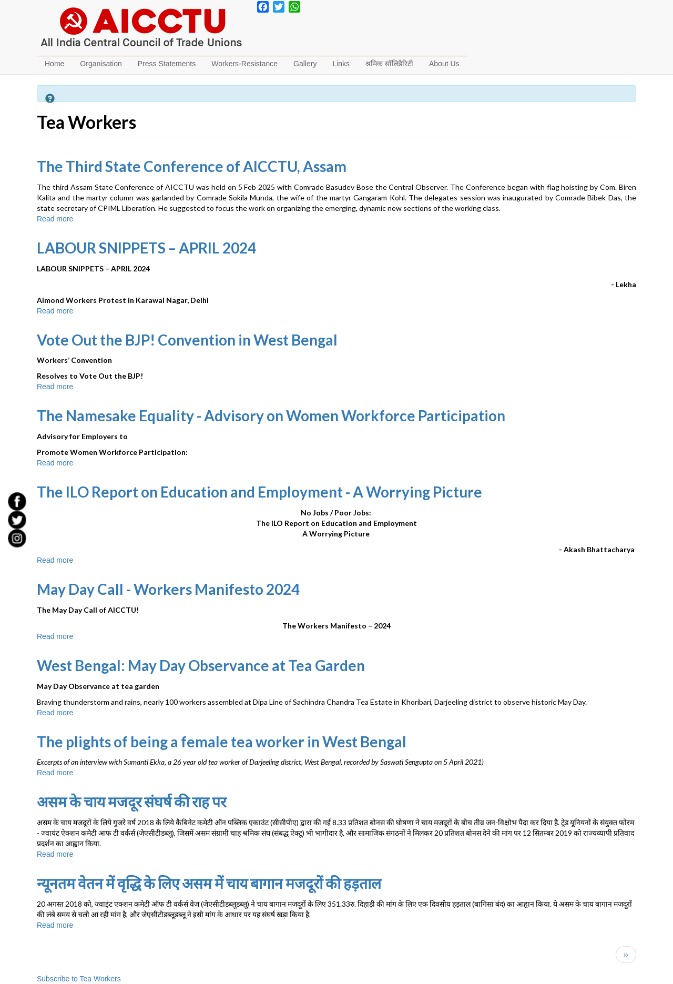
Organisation (100, 63)
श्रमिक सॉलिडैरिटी (389, 63)
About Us (444, 63)
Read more (55, 219)
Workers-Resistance (244, 63)
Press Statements (167, 63)
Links (341, 63)
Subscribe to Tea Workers (79, 979)
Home (54, 63)
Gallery (305, 63)
